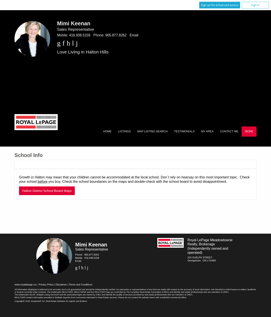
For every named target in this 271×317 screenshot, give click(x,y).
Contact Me (229, 131)
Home (107, 131)
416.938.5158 (79, 35)
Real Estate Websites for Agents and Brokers (66, 301)
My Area (207, 131)
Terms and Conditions (80, 284)
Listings (124, 131)
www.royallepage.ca (25, 284)
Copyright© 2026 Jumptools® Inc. (29, 301)
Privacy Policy (46, 284)
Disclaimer (61, 284)
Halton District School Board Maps (47, 190)
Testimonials (184, 131)
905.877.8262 (116, 35)
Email (134, 35)
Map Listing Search (152, 131)
